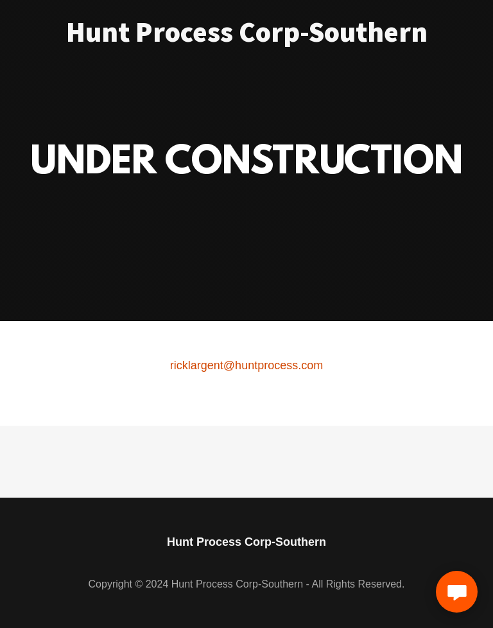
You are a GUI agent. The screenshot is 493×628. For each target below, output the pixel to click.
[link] (247, 37)
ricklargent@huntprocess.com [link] (246, 365)
